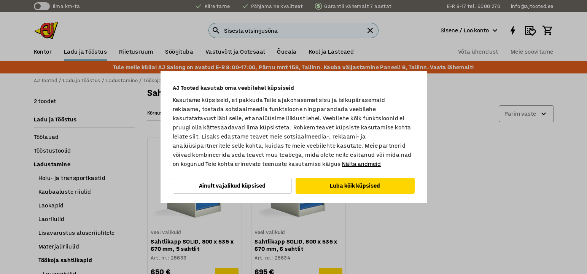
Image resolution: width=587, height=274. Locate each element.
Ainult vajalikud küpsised (232, 185)
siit (193, 136)
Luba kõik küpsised (355, 185)
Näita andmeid (361, 163)
